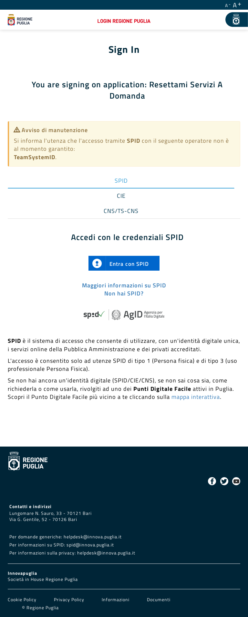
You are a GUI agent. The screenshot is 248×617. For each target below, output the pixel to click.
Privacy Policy (70, 599)
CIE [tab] (121, 195)
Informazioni (115, 599)
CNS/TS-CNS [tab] (121, 211)
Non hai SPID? (124, 293)
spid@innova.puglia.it (90, 545)
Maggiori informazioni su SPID (124, 285)
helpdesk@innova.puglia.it (93, 537)
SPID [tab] (121, 180)
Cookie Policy (23, 599)
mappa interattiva (195, 396)
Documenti (158, 599)
